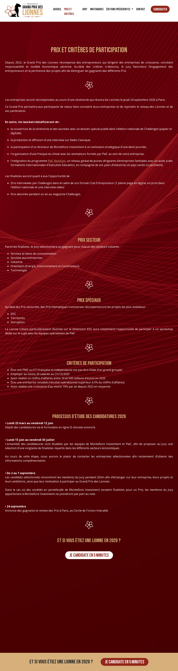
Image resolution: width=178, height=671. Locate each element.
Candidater (160, 9)
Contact (140, 9)
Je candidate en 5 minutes (89, 555)
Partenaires (96, 9)
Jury (84, 9)
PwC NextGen (57, 161)
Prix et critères (69, 11)
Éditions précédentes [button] (118, 9)
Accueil (57, 9)
